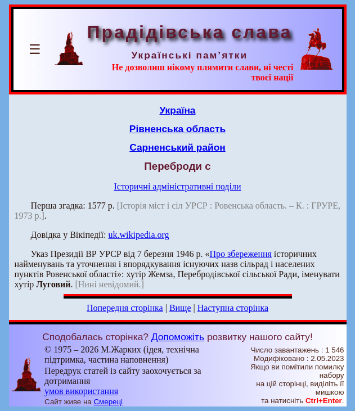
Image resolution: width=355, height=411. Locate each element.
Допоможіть (177, 336)
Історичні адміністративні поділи (177, 186)
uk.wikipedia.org (138, 235)
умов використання (81, 391)
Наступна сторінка (232, 308)
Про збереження (240, 254)
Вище (180, 308)
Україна (178, 110)
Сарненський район (177, 147)
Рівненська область (177, 128)
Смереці (108, 402)
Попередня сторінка (125, 308)
